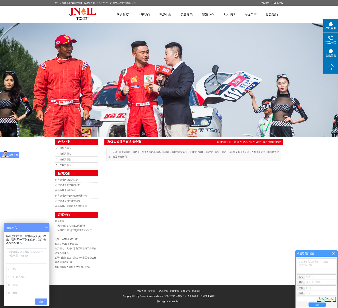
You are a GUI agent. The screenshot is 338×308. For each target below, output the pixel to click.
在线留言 (250, 14)
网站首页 (123, 14)
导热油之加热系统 (66, 190)
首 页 (236, 142)
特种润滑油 (65, 153)
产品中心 (165, 14)
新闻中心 (208, 14)
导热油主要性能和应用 (68, 185)
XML (280, 3)
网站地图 (266, 3)
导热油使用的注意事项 (68, 201)
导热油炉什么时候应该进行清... (73, 195)
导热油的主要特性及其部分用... (73, 206)
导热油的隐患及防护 (67, 179)
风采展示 (187, 14)
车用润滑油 (65, 165)
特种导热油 (65, 147)
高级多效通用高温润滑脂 (268, 142)
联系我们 (272, 14)
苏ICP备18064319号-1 (168, 301)
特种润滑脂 (65, 159)
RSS (274, 3)
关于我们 (144, 14)
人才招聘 (229, 14)
